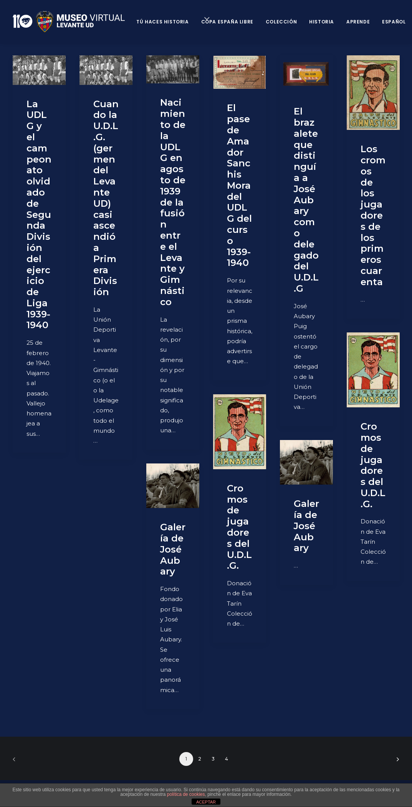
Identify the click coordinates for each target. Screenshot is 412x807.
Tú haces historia (162, 21)
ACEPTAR (206, 802)
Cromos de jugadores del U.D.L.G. (373, 465)
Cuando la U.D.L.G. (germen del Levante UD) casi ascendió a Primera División (106, 198)
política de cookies (186, 794)
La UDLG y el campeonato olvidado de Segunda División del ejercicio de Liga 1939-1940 (38, 214)
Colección (281, 21)
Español (393, 21)
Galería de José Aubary (306, 525)
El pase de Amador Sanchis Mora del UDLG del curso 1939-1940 (239, 185)
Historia (321, 21)
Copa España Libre (227, 21)
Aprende (358, 21)
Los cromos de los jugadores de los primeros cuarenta (373, 215)
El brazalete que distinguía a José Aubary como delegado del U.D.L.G (306, 200)
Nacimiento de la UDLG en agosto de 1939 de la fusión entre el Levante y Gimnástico (172, 202)
